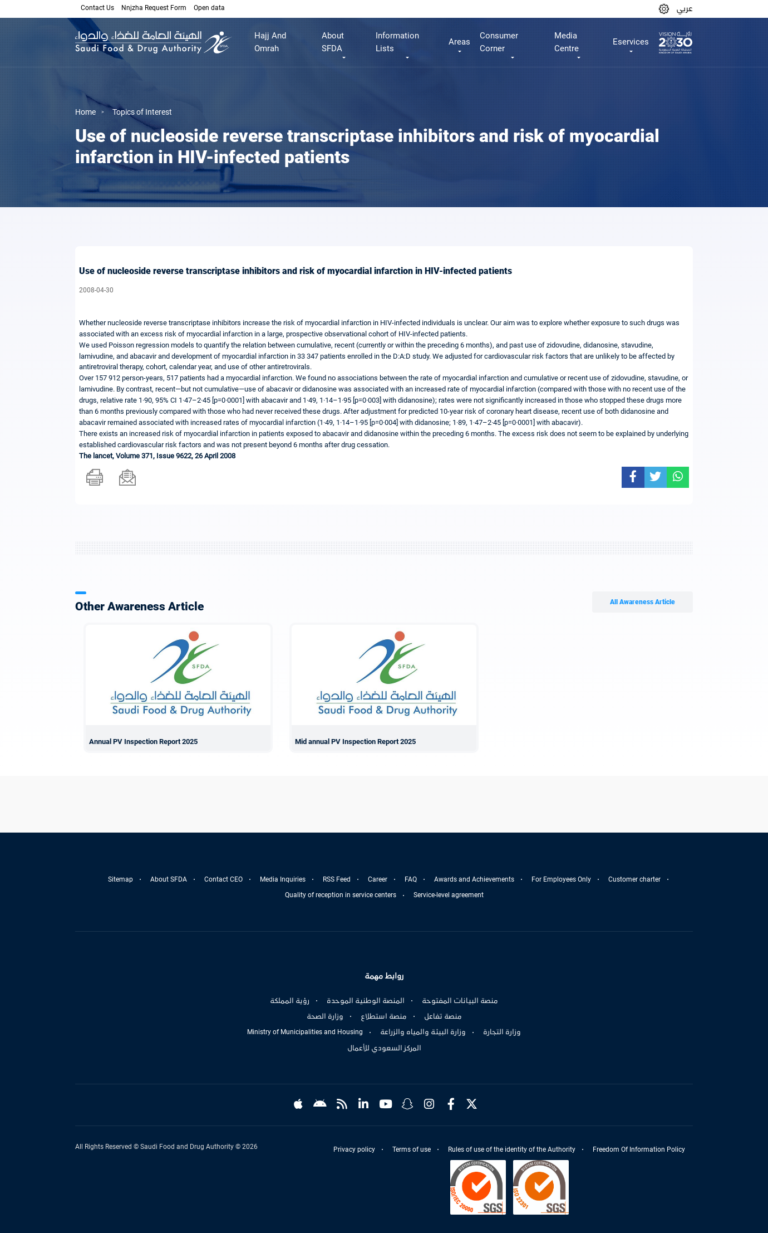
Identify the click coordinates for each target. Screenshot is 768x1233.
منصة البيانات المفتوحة (460, 1001)
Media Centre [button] (566, 42)
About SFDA (168, 879)
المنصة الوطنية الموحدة (366, 1001)
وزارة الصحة (325, 1016)
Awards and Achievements (474, 879)
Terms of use (411, 1149)
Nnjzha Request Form (153, 8)
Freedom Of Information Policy (639, 1149)
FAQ (411, 879)
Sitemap (120, 879)
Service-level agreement (448, 895)
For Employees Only (561, 879)
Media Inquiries (283, 879)
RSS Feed (337, 879)
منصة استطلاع (384, 1016)
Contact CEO (223, 879)
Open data (209, 8)
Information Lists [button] (397, 42)
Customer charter (634, 879)
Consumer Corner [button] (499, 42)
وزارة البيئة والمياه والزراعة (423, 1032)
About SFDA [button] (333, 42)
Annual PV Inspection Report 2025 (143, 741)
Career (377, 879)
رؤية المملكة (289, 1001)
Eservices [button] (631, 42)
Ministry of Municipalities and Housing (305, 1032)
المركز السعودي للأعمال (384, 1048)
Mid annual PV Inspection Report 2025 (355, 741)
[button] (664, 8)
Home (85, 111)
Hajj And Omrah (270, 42)
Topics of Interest (142, 111)
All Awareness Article (642, 602)
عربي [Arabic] (684, 8)
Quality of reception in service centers (340, 895)
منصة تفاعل (443, 1016)
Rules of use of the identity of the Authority (511, 1149)
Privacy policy (354, 1149)
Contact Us (97, 8)
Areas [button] (459, 42)
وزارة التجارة (502, 1032)
